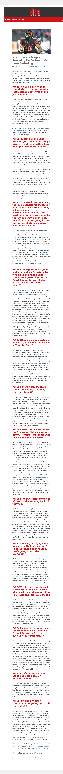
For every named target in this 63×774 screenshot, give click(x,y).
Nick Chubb (23, 449)
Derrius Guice (30, 108)
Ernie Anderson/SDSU (29, 53)
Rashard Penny (44, 104)
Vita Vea (22, 350)
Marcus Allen (26, 128)
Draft (43, 67)
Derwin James (17, 237)
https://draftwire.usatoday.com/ (28, 80)
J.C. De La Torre (31, 67)
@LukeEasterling (43, 746)
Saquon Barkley (17, 108)
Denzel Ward (39, 363)
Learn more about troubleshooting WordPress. (27, 758)
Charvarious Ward (18, 130)
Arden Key (46, 410)
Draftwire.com (38, 744)
